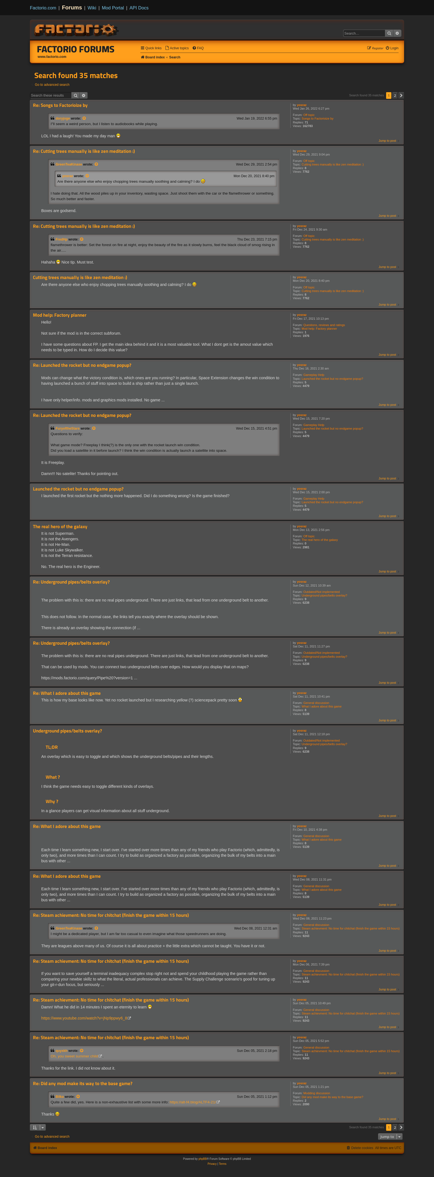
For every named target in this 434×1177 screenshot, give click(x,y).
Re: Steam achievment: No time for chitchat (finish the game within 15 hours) (111, 915)
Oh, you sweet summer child (74, 1056)
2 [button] (395, 95)
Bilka (60, 1097)
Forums (72, 7)
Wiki (92, 7)
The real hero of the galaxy (320, 539)
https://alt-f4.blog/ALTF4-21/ (193, 1102)
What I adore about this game (322, 706)
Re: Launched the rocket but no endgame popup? (82, 365)
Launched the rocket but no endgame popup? (332, 378)
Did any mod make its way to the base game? (332, 1097)
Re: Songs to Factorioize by (60, 105)
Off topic (309, 115)
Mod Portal (113, 7)
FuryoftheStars (68, 428)
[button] (401, 95)
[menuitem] (177, 48)
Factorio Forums (76, 49)
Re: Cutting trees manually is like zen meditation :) (84, 151)
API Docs (139, 7)
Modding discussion (316, 1093)
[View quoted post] (84, 118)
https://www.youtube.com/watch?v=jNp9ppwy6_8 (84, 1018)
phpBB (202, 1158)
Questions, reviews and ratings (324, 325)
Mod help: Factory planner (319, 328)
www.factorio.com (52, 57)
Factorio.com (43, 7)
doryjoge (63, 118)
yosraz (302, 105)
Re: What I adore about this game (67, 693)
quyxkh (62, 1051)
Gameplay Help (313, 374)
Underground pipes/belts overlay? (324, 595)
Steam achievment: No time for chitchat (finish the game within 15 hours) (351, 928)
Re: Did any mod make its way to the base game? (82, 1083)
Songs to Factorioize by (318, 118)
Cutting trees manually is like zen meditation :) (333, 164)
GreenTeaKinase (69, 164)
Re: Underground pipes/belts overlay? (71, 582)
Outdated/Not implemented (321, 591)
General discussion (316, 702)
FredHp (62, 239)
